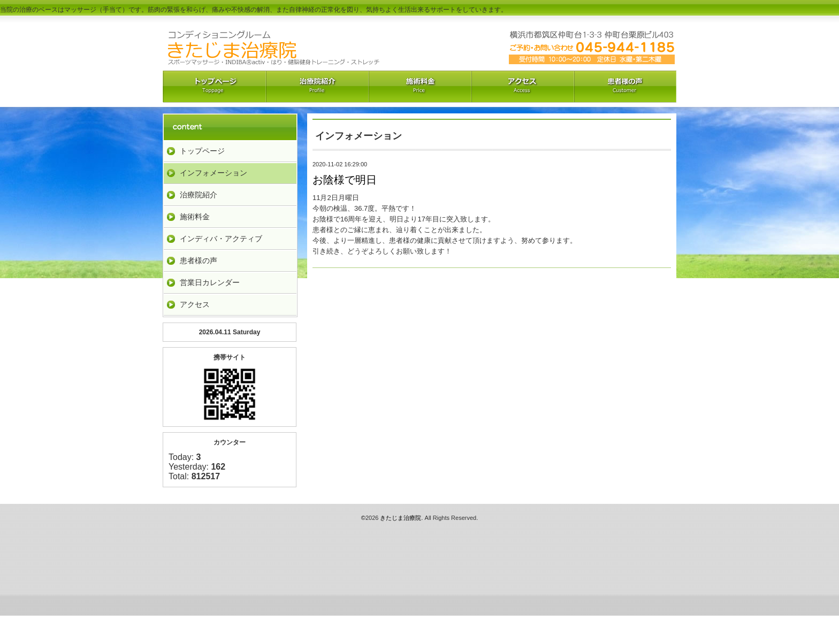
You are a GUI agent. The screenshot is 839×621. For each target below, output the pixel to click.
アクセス (522, 87)
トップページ (202, 151)
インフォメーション (213, 172)
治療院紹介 (316, 87)
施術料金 (195, 216)
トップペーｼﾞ (214, 87)
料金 (419, 87)
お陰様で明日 (344, 180)
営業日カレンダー (210, 282)
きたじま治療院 (400, 518)
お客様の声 (625, 87)
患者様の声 (198, 260)
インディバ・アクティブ (221, 238)
